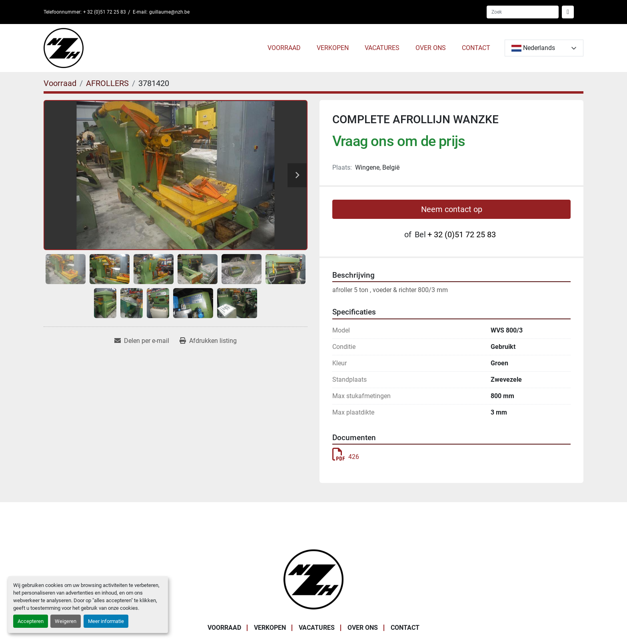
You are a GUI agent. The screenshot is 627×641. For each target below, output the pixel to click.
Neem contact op (451, 209)
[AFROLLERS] (107, 83)
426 (345, 457)
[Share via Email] (141, 341)
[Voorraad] (60, 83)
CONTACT (476, 48)
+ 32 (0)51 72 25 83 (104, 12)
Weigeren (65, 621)
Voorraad (284, 48)
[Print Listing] (208, 341)
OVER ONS (430, 48)
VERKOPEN (333, 48)
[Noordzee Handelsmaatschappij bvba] (313, 579)
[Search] (523, 12)
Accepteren (31, 621)
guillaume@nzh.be (169, 12)
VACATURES (382, 48)
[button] (284, 48)
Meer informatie (106, 621)
